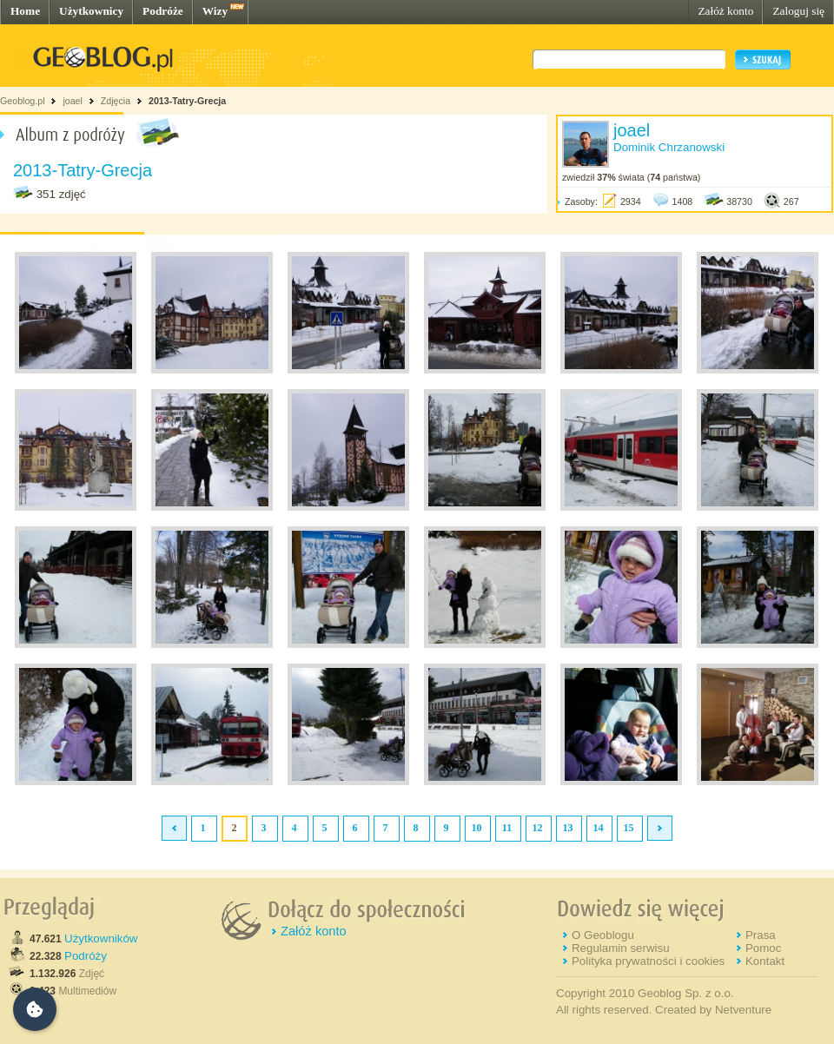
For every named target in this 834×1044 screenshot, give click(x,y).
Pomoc (763, 948)
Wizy (215, 10)
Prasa (760, 935)
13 (568, 828)
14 (598, 828)
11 (507, 828)
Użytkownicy (91, 10)
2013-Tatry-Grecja (187, 101)
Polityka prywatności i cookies (648, 961)
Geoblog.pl (22, 101)
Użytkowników (100, 938)
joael (73, 101)
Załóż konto (725, 10)
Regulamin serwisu (621, 948)
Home (25, 10)
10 (477, 828)
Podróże (162, 10)
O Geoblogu (603, 935)
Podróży (85, 955)
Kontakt (764, 961)
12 (538, 828)
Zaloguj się (798, 10)
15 (629, 828)
